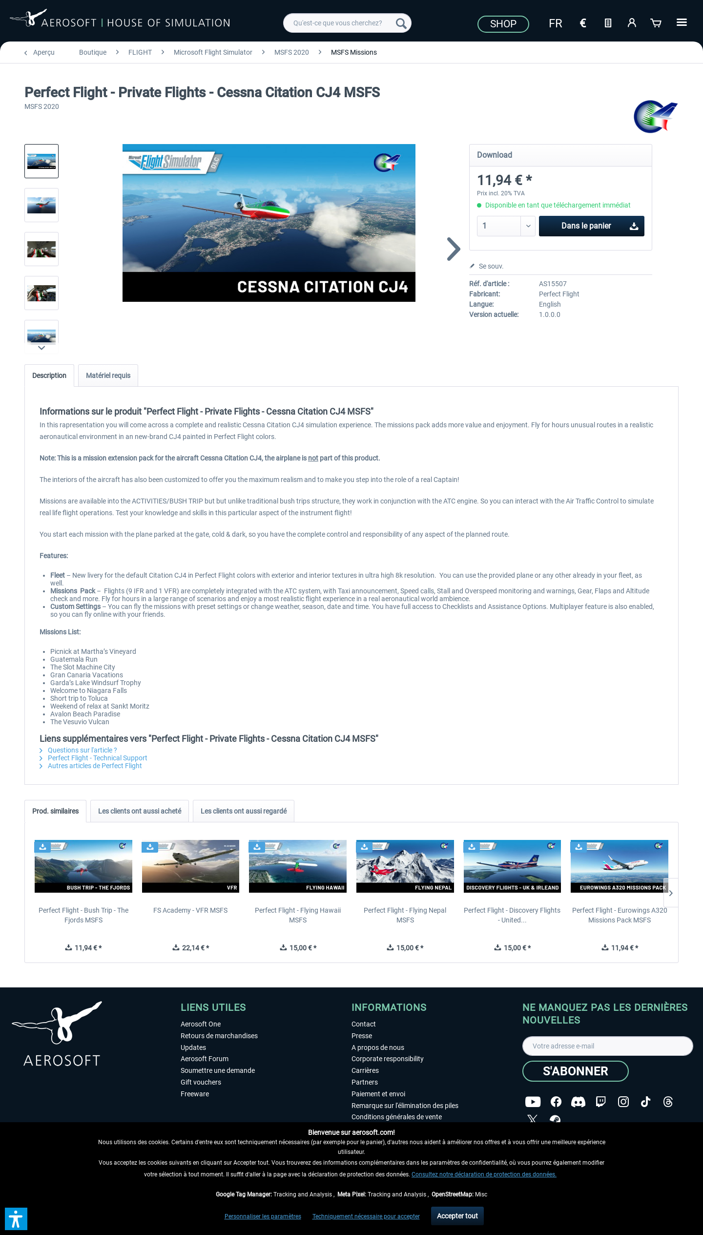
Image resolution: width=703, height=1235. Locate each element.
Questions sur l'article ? (78, 750)
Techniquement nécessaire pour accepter (366, 1216)
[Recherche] (401, 23)
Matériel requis (108, 375)
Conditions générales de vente (397, 1117)
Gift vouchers (201, 1082)
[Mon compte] (632, 22)
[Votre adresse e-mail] (607, 1046)
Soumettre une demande (218, 1070)
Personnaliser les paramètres (263, 1216)
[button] (16, 1219)
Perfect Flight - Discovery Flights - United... (512, 915)
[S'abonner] (575, 1071)
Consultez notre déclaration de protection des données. (484, 1174)
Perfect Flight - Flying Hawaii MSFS (298, 915)
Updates (193, 1047)
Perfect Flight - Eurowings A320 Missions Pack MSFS (619, 915)
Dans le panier (600, 224)
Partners (365, 1082)
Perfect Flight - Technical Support (93, 758)
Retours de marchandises (219, 1036)
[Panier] (656, 22)
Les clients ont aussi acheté (139, 811)
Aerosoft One (201, 1024)
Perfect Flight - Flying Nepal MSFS (405, 915)
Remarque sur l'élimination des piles (405, 1105)
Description (49, 375)
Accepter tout (457, 1216)
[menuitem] (347, 23)
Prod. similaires (55, 811)
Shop (503, 24)
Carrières (365, 1070)
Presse (362, 1036)
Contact (364, 1024)
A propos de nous (378, 1047)
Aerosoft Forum (204, 1059)
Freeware (195, 1094)
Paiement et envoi (378, 1094)
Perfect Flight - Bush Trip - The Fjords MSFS (83, 915)
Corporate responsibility (388, 1059)
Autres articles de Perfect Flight (91, 766)
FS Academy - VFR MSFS (190, 910)
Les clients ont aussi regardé (244, 811)
